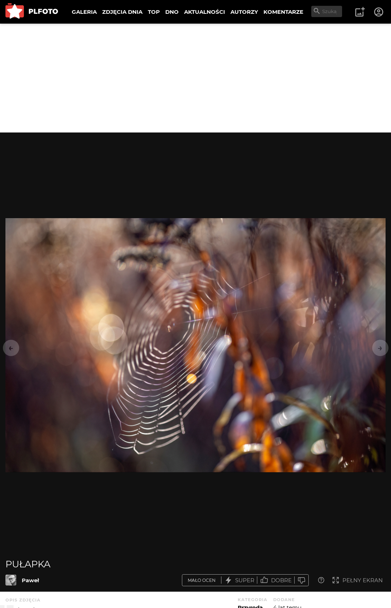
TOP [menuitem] (154, 11)
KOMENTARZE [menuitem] (283, 11)
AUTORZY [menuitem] (244, 11)
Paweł (30, 580)
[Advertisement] (195, 78)
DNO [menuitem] (172, 11)
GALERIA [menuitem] (84, 11)
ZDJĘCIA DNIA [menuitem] (122, 11)
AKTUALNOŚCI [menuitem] (204, 11)
